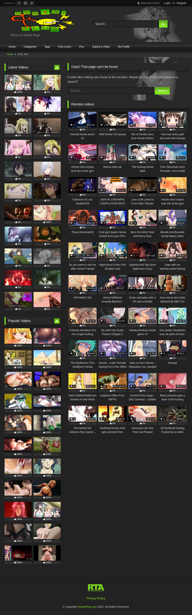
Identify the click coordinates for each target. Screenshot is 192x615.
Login (167, 3)
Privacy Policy (96, 598)
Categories (30, 46)
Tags (47, 46)
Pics (81, 46)
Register (182, 3)
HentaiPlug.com (88, 606)
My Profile (124, 46)
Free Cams (64, 46)
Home (12, 46)
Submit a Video (101, 46)
